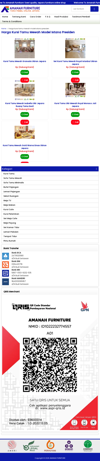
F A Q (47, 16)
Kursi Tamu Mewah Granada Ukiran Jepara (24, 61)
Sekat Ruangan (11, 196)
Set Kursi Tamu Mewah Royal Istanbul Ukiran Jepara (75, 63)
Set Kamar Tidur (11, 227)
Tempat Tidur (10, 236)
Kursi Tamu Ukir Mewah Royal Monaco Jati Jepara (75, 105)
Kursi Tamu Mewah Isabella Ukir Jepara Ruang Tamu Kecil (24, 105)
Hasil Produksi (61, 16)
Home (5, 16)
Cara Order (35, 16)
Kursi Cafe (9, 209)
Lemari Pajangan (12, 191)
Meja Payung (10, 223)
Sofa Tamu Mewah (13, 178)
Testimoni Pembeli (81, 16)
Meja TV (7, 200)
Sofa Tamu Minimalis (14, 182)
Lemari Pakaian (11, 231)
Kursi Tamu (9, 173)
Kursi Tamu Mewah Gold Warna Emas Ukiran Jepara (24, 147)
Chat (24, 72)
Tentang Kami (19, 16)
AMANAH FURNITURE (57, 458)
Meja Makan (9, 205)
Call (24, 80)
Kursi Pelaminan (11, 214)
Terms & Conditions (12, 21)
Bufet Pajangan (11, 187)
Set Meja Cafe (10, 218)
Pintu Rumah (10, 240)
